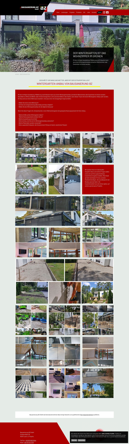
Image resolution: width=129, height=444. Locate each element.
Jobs (88, 12)
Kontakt (94, 12)
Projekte (72, 12)
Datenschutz (81, 440)
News (99, 12)
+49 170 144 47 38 (29, 442)
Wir (84, 12)
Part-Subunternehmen (86, 415)
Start (58, 12)
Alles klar (74, 440)
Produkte (79, 12)
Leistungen (64, 12)
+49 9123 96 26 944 (30, 440)
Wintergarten (25, 74)
